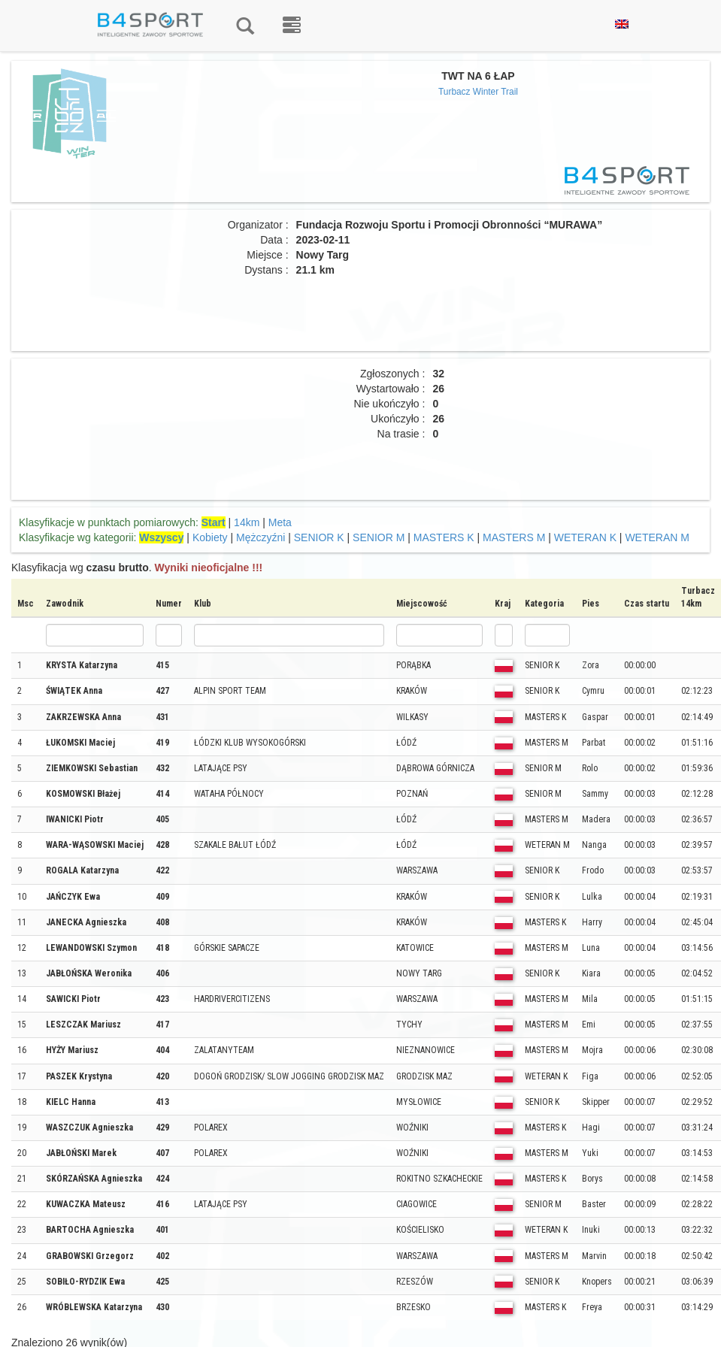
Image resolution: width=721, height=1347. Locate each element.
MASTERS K (444, 537)
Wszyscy (161, 537)
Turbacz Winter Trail (478, 91)
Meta (280, 522)
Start (213, 522)
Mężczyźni (260, 537)
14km (246, 522)
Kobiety (210, 537)
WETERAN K (585, 537)
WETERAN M (657, 537)
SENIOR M (378, 537)
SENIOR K (319, 537)
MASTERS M (514, 537)
